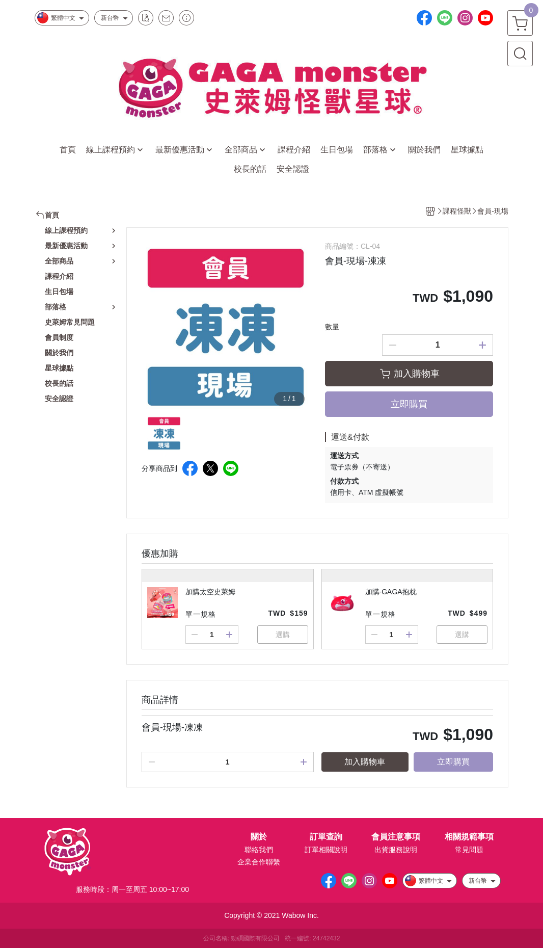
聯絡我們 (259, 849)
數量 (332, 327)
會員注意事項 (395, 837)
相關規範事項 (469, 837)
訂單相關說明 (326, 849)
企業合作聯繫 (258, 861)
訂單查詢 (326, 837)
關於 (259, 837)
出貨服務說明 (395, 849)
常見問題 (469, 849)
